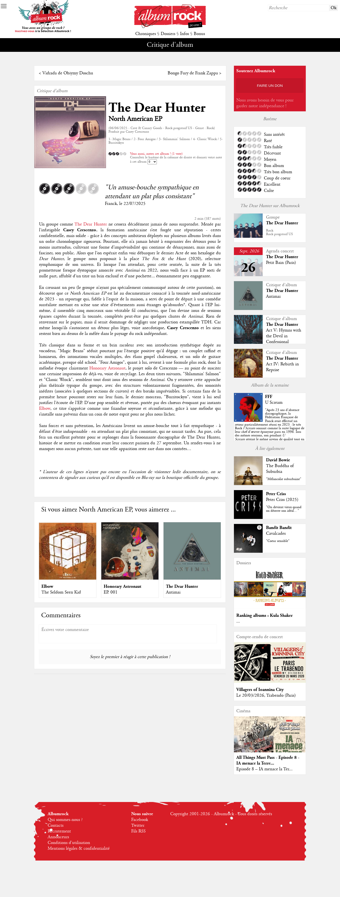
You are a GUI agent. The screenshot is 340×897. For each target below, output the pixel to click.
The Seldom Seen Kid (61, 592)
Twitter (137, 825)
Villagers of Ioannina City (260, 689)
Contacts (55, 825)
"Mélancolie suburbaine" (283, 479)
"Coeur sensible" (277, 541)
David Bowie (278, 460)
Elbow (44, 408)
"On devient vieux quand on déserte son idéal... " (283, 509)
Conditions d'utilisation (69, 843)
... (238, 621)
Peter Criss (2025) (282, 500)
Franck (111, 204)
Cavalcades (276, 533)
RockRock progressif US (279, 232)
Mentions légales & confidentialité (79, 848)
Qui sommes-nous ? (65, 820)
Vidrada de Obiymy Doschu (67, 73)
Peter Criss (276, 494)
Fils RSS (138, 831)
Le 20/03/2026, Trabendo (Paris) (266, 695)
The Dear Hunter (156, 108)
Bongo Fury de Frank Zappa (193, 73)
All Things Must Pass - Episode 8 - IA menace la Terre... (267, 760)
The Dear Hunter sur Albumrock (270, 206)
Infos (184, 34)
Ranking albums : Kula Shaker (264, 615)
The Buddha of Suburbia (280, 469)
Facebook (139, 820)
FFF (268, 396)
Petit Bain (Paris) (281, 263)
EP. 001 (111, 592)
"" (269, 428)
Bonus (199, 34)
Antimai (173, 592)
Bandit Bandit (279, 527)
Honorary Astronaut (107, 368)
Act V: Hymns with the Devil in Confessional (283, 336)
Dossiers (168, 34)
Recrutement (59, 831)
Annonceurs (58, 837)
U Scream (274, 402)
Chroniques (145, 34)
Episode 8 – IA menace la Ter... (264, 769)
